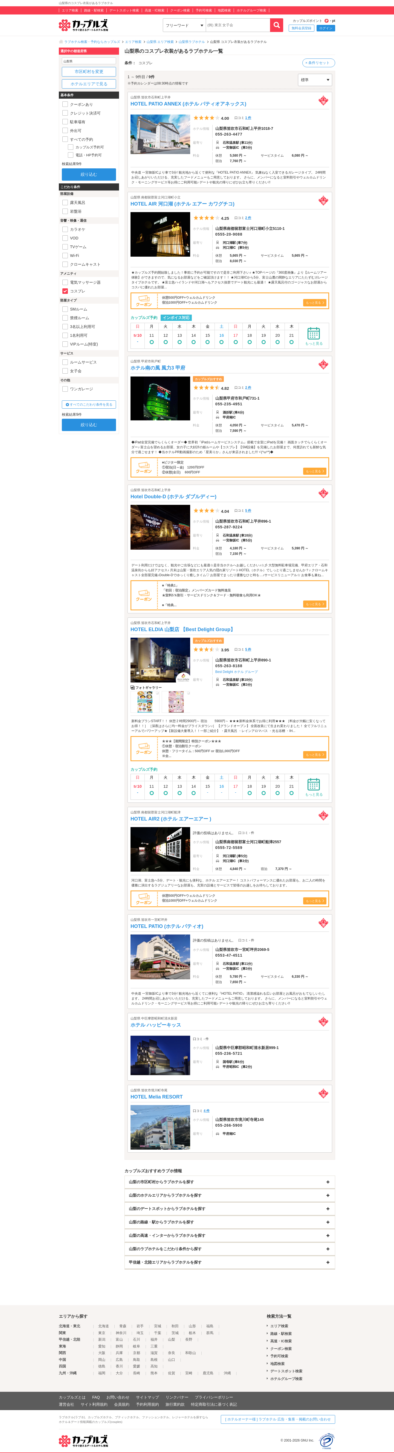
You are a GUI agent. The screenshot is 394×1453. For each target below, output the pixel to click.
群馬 (209, 1333)
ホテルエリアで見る (89, 83)
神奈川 (121, 1333)
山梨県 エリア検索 (160, 42)
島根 (154, 1360)
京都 (136, 1353)
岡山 (101, 1360)
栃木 (192, 1333)
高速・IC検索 (154, 10)
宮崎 (188, 1373)
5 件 (248, 510)
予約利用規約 (147, 1404)
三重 (154, 1346)
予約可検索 (204, 10)
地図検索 (224, 10)
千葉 (157, 1333)
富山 (119, 1339)
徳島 (101, 1366)
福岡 (101, 1373)
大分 (119, 1373)
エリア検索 (70, 10)
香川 (119, 1366)
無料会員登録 (301, 28)
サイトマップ (147, 1397)
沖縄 (227, 1373)
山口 (171, 1360)
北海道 (103, 1326)
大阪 (101, 1353)
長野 (188, 1339)
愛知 (101, 1346)
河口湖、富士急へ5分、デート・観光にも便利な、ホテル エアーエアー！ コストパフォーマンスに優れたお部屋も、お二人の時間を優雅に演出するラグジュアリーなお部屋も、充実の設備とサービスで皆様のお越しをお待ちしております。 (228, 882)
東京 (101, 1333)
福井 (154, 1339)
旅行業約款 (175, 1404)
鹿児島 (208, 1373)
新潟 (101, 1339)
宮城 (157, 1326)
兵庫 (119, 1353)
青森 (122, 1326)
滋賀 (154, 1353)
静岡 (119, 1346)
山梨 (171, 1339)
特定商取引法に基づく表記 (214, 1404)
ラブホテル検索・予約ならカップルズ (92, 42)
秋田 (175, 1326)
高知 (154, 1366)
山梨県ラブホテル (192, 42)
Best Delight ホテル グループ (236, 672)
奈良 (171, 1353)
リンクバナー (177, 1397)
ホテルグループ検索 (251, 10)
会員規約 (121, 1404)
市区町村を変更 (89, 71)
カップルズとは (72, 1397)
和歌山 (190, 1353)
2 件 (248, 218)
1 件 (248, 118)
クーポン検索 (180, 10)
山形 (192, 1326)
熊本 (154, 1373)
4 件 (207, 1111)
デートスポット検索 (124, 10)
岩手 (140, 1326)
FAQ (96, 1397)
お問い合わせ (117, 1397)
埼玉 (140, 1333)
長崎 (136, 1373)
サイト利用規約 (94, 1404)
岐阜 (136, 1346)
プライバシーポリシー (214, 1397)
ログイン (325, 28)
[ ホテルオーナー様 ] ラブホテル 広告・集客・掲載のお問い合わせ (278, 1419)
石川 (136, 1339)
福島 (209, 1326)
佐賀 (171, 1373)
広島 (119, 1360)
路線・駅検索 (94, 10)
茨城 (175, 1333)
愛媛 (136, 1366)
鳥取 (136, 1360)
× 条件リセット (317, 63)
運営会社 (66, 1404)
